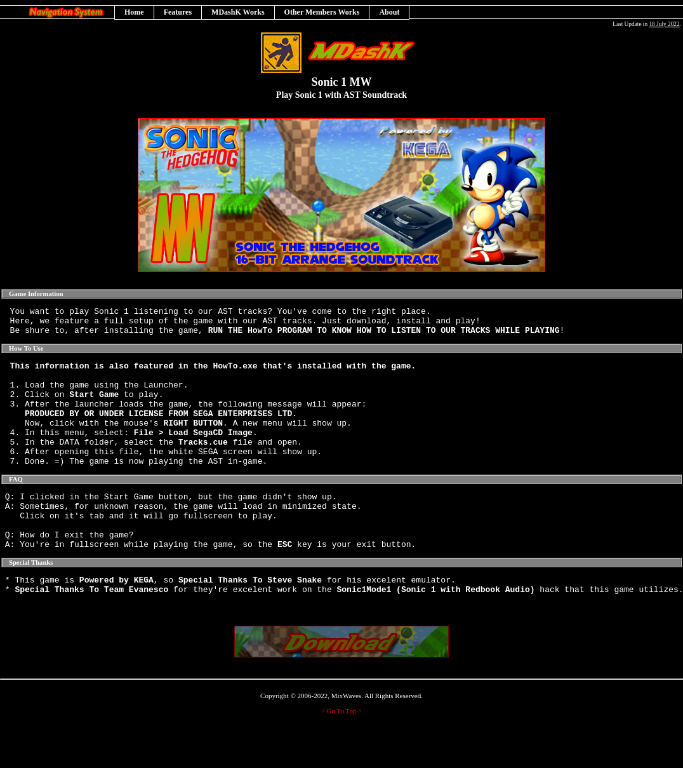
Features (178, 12)
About (389, 12)
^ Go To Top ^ (342, 753)
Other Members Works (322, 12)
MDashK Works (237, 12)
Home (134, 12)
